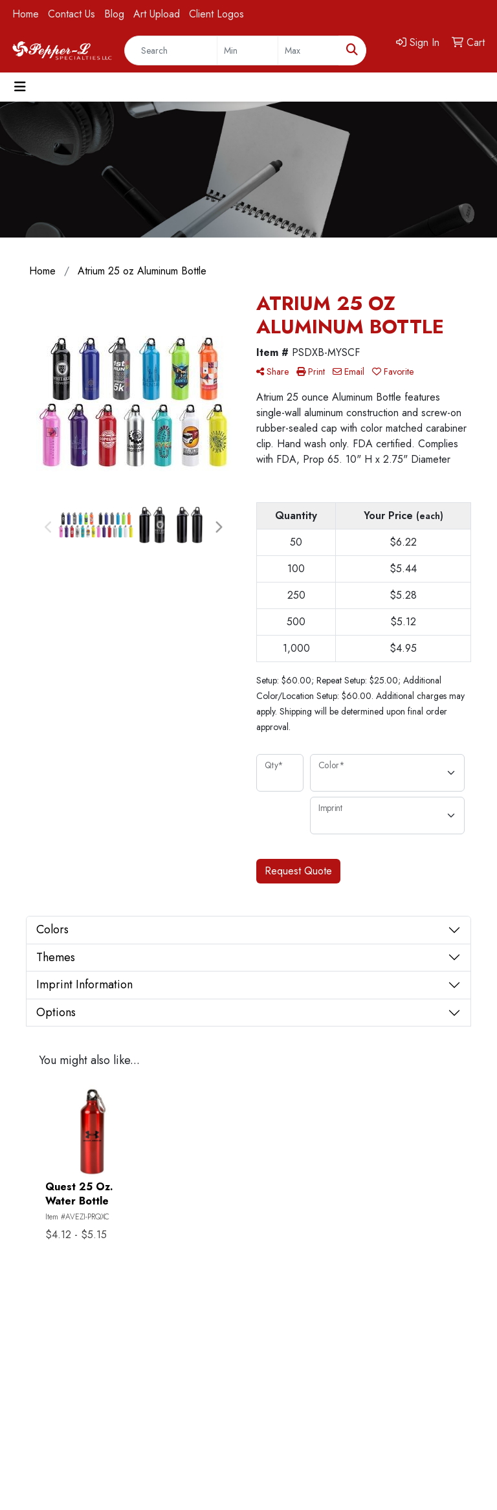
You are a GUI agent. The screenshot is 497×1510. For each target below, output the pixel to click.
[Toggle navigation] (20, 87)
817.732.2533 (443, 1389)
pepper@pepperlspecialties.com (405, 1404)
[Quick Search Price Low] (247, 50)
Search (38, 1420)
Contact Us (71, 13)
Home (25, 13)
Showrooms (126, 1384)
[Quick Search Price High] (308, 50)
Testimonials (126, 1402)
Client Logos (216, 13)
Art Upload (156, 13)
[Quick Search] (170, 50)
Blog (114, 13)
